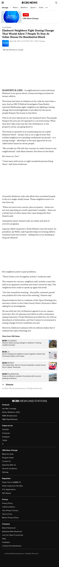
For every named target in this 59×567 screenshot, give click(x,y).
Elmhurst (9, 384)
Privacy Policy (7, 503)
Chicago (5, 8)
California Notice (8, 507)
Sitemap (5, 472)
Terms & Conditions (9, 468)
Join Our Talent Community (12, 535)
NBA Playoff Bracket (9, 419)
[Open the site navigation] (11, 3)
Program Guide (8, 458)
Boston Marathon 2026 (11, 412)
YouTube (5, 429)
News (15, 8)
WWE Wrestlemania (9, 416)
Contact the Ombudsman (11, 546)
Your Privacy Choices (10, 510)
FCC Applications (9, 489)
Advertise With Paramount (12, 531)
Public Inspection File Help (12, 486)
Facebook (6, 433)
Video (41, 8)
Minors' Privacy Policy (10, 518)
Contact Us (6, 461)
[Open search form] (56, 3)
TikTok (4, 440)
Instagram (6, 437)
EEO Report (6, 493)
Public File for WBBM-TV (11, 482)
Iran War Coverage (9, 408)
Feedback (6, 542)
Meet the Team (8, 454)
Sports (33, 8)
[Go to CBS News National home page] (29, 3)
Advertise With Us (9, 465)
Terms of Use (7, 514)
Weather (24, 8)
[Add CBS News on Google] (13, 50)
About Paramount (9, 528)
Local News (6, 27)
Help (4, 539)
